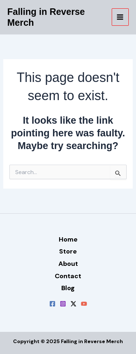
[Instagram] (63, 304)
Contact (68, 276)
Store (68, 251)
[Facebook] (52, 304)
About (68, 263)
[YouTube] (84, 304)
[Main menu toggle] (120, 17)
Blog (68, 288)
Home (68, 239)
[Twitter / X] (73, 304)
